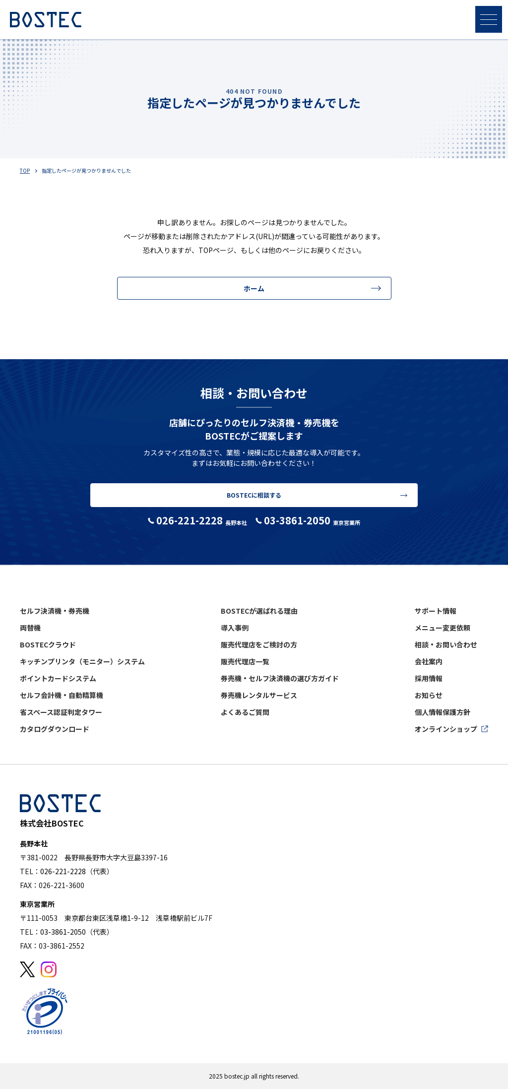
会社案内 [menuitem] (429, 661)
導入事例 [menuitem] (235, 628)
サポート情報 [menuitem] (435, 611)
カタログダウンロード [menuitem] (54, 729)
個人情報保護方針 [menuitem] (442, 712)
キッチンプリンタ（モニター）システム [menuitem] (82, 661)
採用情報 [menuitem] (429, 678)
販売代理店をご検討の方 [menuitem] (259, 644)
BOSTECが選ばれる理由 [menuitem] (259, 611)
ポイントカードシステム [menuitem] (58, 678)
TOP (25, 170)
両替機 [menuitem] (30, 628)
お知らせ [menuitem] (429, 695)
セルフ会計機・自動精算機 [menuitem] (61, 695)
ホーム (254, 288)
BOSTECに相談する (254, 495)
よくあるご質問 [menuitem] (245, 712)
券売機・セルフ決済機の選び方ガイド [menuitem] (280, 678)
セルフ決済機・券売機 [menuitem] (54, 611)
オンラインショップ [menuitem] (446, 729)
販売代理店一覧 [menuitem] (245, 661)
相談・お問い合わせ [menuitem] (446, 644)
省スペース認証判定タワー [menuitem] (61, 712)
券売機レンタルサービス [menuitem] (259, 695)
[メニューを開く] (488, 19)
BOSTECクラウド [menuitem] (48, 644)
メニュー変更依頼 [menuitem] (442, 628)
